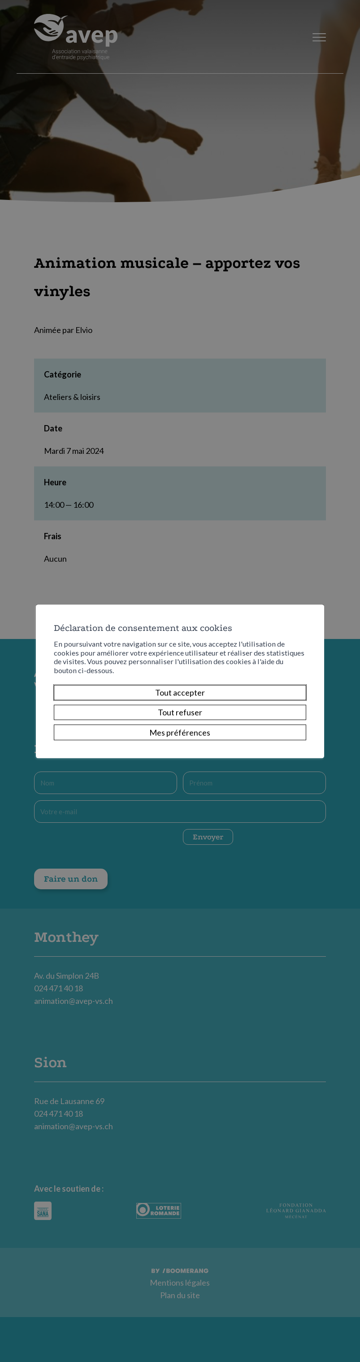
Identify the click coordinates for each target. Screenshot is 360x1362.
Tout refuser (180, 713)
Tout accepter (180, 692)
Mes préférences (179, 732)
